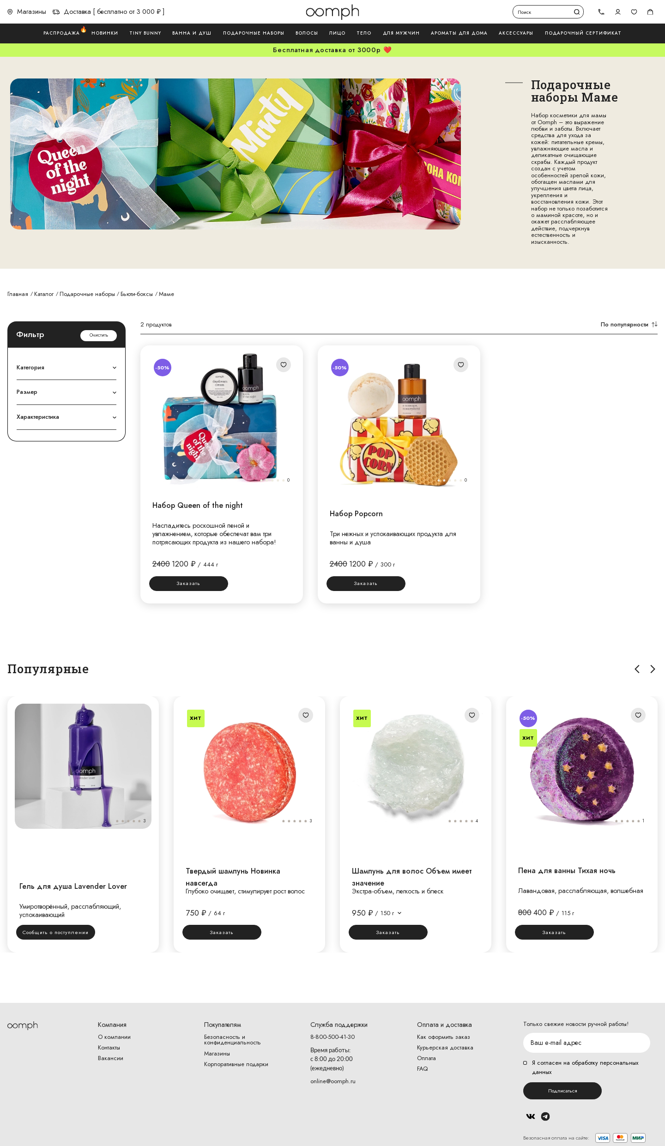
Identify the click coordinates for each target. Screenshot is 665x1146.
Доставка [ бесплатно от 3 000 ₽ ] (108, 12)
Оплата (426, 1059)
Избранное (634, 12)
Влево (637, 668)
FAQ (422, 1069)
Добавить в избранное (284, 365)
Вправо (653, 668)
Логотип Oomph (332, 12)
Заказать (188, 583)
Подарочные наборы (253, 33)
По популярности (629, 324)
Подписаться (562, 1090)
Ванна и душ (192, 33)
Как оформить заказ (443, 1037)
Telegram (545, 1116)
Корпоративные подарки (236, 1065)
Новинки (104, 33)
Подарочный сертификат (583, 33)
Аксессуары (516, 33)
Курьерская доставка (445, 1048)
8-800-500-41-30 (332, 1037)
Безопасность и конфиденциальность (232, 1040)
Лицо (337, 33)
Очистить (99, 335)
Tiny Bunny (145, 33)
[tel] (601, 12)
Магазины (26, 12)
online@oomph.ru (333, 1081)
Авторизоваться (618, 12)
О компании (114, 1037)
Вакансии (110, 1059)
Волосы (307, 33)
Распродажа (61, 33)
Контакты (109, 1048)
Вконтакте (530, 1116)
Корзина (650, 12)
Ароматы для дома (459, 33)
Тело (364, 33)
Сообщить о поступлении (56, 932)
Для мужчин (401, 33)
